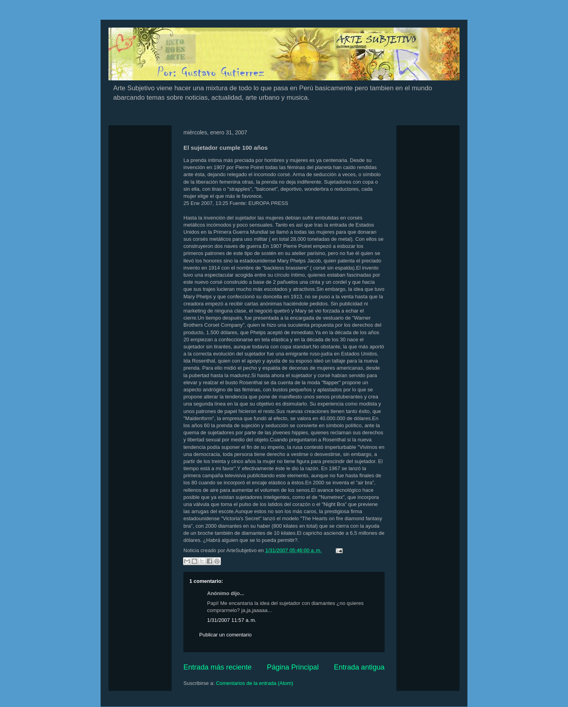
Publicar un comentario (225, 635)
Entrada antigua (359, 667)
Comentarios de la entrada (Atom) (254, 683)
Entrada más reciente (217, 667)
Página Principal (293, 667)
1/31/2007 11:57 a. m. (231, 620)
